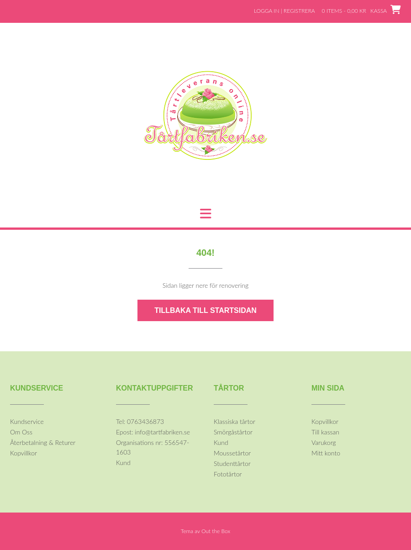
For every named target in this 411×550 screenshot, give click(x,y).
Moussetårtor (232, 453)
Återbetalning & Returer (42, 442)
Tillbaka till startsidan (205, 310)
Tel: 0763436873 (140, 421)
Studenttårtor (232, 463)
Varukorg (323, 442)
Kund (123, 462)
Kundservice (27, 421)
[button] (205, 213)
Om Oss (21, 432)
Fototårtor (228, 474)
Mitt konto (325, 453)
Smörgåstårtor (233, 432)
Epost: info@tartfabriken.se (153, 432)
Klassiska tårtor (234, 421)
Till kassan (325, 432)
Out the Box (215, 531)
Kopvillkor (23, 453)
